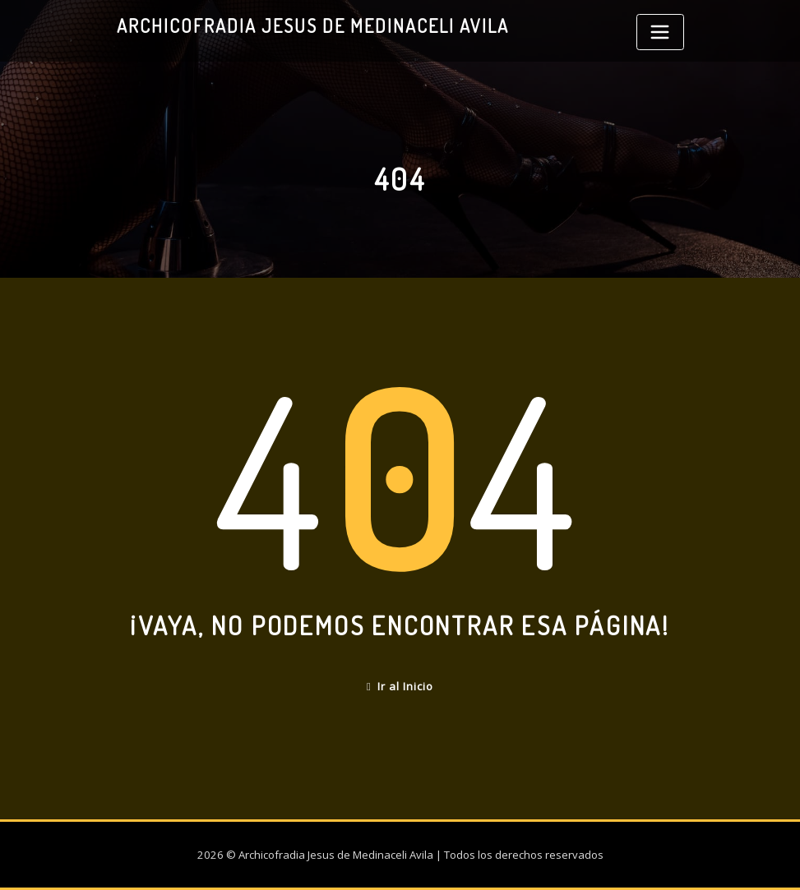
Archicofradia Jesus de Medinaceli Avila (313, 25)
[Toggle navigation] (660, 32)
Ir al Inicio (400, 686)
